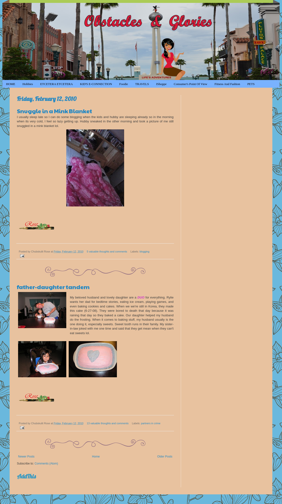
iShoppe (161, 84)
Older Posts (164, 456)
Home (96, 456)
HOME (10, 84)
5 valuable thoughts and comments (107, 251)
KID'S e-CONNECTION (96, 84)
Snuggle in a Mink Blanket (54, 111)
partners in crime (150, 423)
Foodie (123, 84)
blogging (144, 251)
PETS (251, 84)
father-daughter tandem (53, 287)
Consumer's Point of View (190, 84)
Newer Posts (26, 456)
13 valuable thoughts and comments (107, 423)
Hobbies (27, 84)
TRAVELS (142, 84)
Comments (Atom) (46, 463)
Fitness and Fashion (227, 84)
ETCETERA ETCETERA (56, 84)
